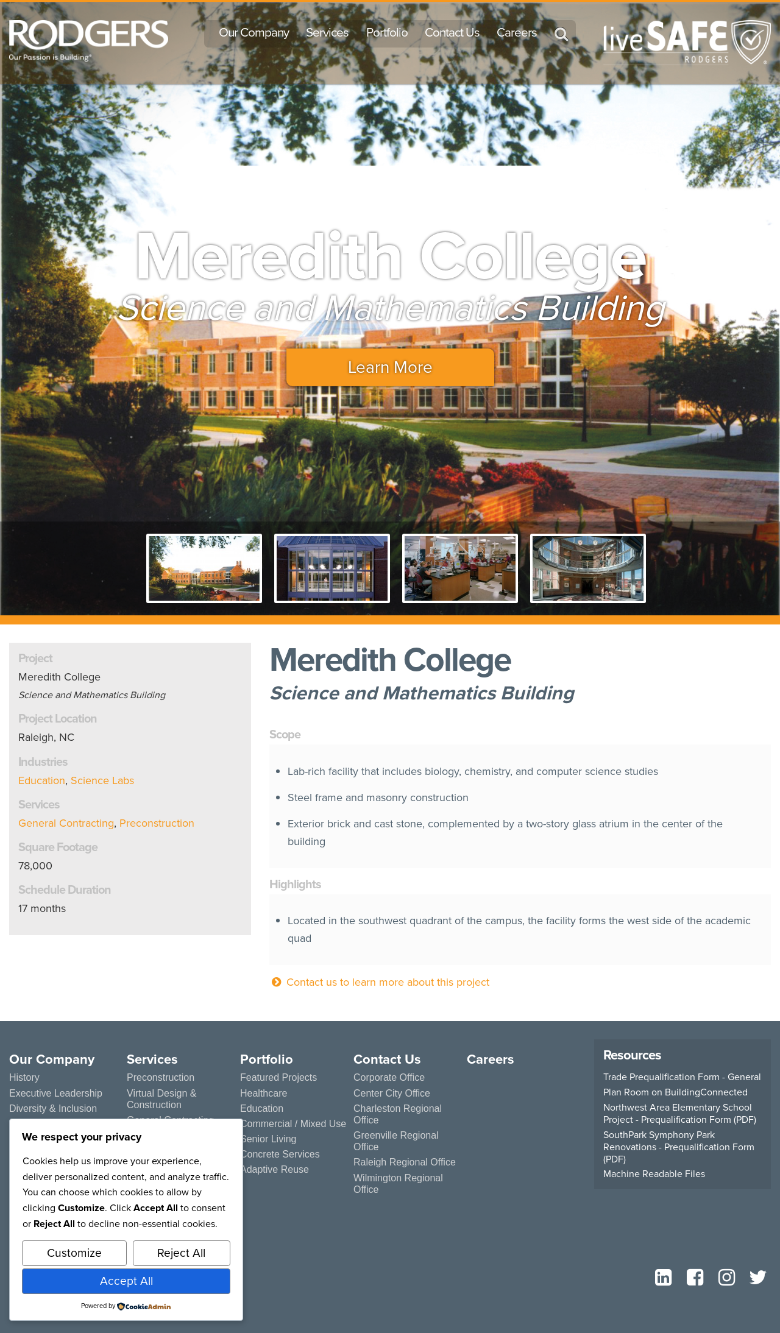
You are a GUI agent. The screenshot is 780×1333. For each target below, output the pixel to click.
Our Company (254, 32)
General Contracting (66, 823)
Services (327, 32)
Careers (517, 32)
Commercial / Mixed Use (293, 1124)
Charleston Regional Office (397, 1114)
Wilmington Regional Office (398, 1184)
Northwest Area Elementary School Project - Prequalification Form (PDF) (679, 1113)
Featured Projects (278, 1077)
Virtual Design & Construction (161, 1099)
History (24, 1077)
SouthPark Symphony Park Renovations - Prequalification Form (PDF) (678, 1147)
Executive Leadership (55, 1093)
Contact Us (452, 32)
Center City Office (391, 1093)
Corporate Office (389, 1077)
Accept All (126, 1281)
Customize (74, 1253)
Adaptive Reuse (274, 1169)
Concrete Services (280, 1154)
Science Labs (102, 780)
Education (41, 780)
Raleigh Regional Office (404, 1162)
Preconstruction (156, 823)
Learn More (390, 367)
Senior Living (268, 1139)
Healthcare (263, 1093)
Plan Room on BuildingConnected (675, 1092)
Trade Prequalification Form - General (682, 1077)
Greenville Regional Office (396, 1141)
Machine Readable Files (654, 1174)
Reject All (181, 1253)
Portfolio (387, 32)
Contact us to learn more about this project (379, 982)
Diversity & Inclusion (53, 1108)
